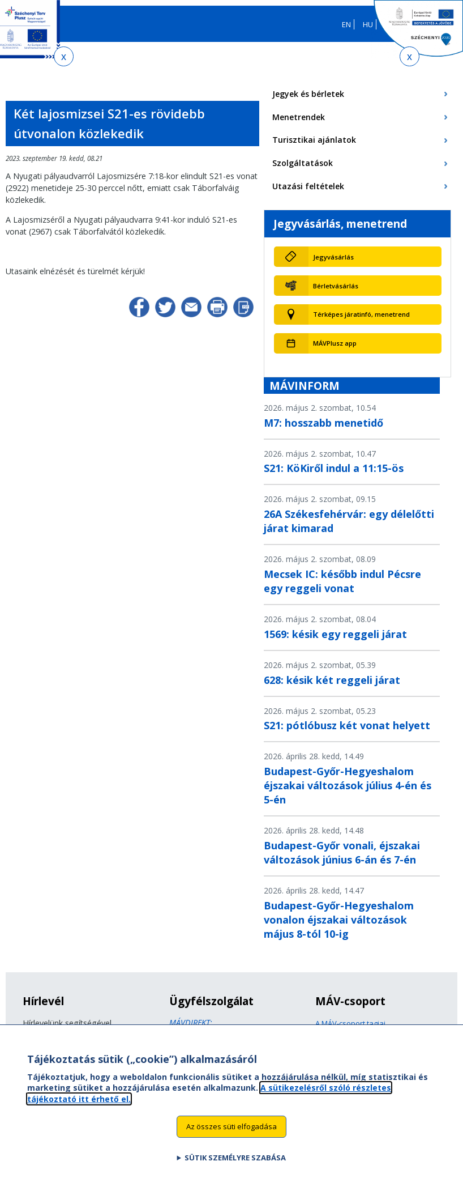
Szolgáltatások (302, 163)
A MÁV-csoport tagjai (350, 1023)
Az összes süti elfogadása (231, 1131)
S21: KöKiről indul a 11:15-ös (334, 468)
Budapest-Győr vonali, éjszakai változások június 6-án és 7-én (342, 852)
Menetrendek (298, 117)
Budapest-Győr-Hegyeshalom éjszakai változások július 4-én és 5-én (347, 785)
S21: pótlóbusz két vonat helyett (347, 725)
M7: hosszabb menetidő (323, 422)
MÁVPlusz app (335, 343)
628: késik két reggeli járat (332, 680)
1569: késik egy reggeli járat (335, 634)
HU (368, 24)
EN (346, 24)
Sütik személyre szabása (235, 1163)
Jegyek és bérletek (308, 93)
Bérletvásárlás (335, 286)
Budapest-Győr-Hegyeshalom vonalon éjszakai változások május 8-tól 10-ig (339, 920)
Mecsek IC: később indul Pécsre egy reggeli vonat (342, 581)
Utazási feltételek (308, 186)
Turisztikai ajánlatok (314, 139)
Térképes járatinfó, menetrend (361, 314)
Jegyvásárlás (333, 257)
